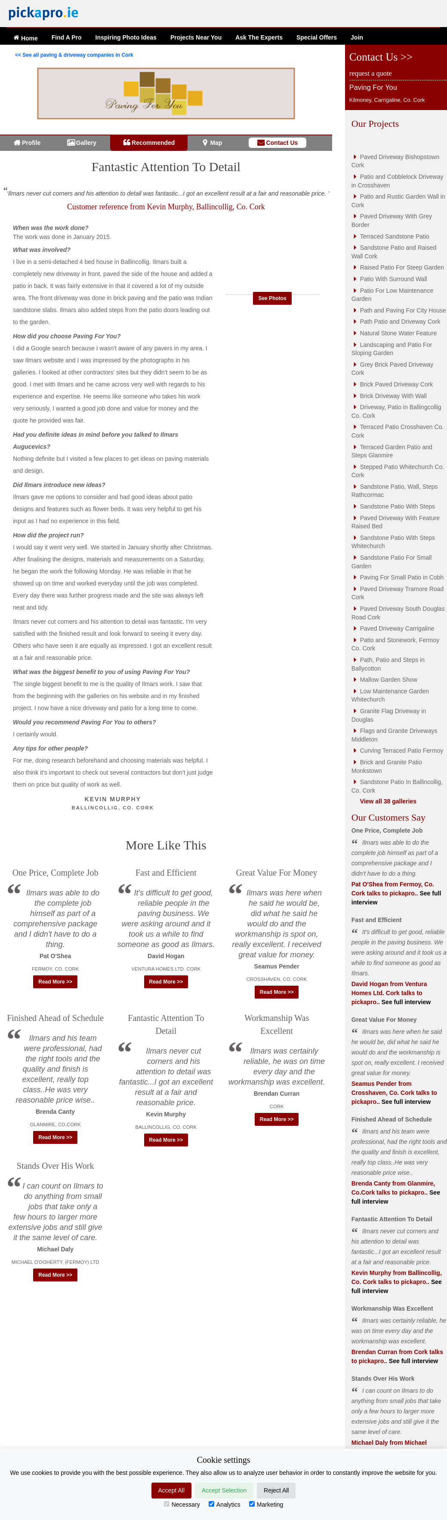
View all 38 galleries (388, 801)
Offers (316, 37)
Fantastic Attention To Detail (166, 166)
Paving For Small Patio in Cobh (402, 577)
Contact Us (282, 142)
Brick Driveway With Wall (393, 395)
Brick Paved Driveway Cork (396, 384)
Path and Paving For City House (403, 310)
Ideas (126, 37)
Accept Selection (224, 1490)
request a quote (370, 73)
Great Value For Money (277, 872)
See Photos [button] (272, 298)
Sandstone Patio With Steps (397, 506)
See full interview (405, 1002)
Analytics (224, 1504)
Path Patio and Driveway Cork (400, 321)
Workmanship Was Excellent (392, 1308)
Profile (31, 142)
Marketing (266, 1504)
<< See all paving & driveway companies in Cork (74, 55)
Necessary (182, 1504)
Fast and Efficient (166, 872)
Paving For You (373, 87)
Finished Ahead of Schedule (55, 1018)
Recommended (153, 142)
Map (216, 142)
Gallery (86, 142)
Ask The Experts (259, 37)
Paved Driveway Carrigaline (397, 628)
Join (357, 37)
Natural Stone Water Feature (398, 333)
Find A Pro (67, 37)
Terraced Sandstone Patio (394, 236)
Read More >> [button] (55, 982)
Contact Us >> (381, 57)
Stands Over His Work (55, 1166)
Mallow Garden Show (388, 679)
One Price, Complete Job (55, 872)
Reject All (276, 1490)
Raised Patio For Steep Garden (402, 267)
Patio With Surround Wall (393, 279)
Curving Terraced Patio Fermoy (401, 750)
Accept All (171, 1490)
